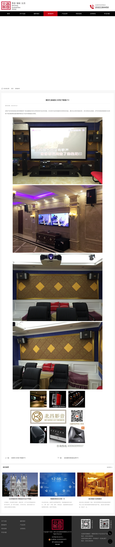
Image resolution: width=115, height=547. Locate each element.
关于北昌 (22, 13)
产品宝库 (64, 13)
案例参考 (50, 13)
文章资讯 (93, 13)
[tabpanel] (57, 51)
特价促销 (79, 13)
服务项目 (36, 13)
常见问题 (107, 13)
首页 (8, 13)
